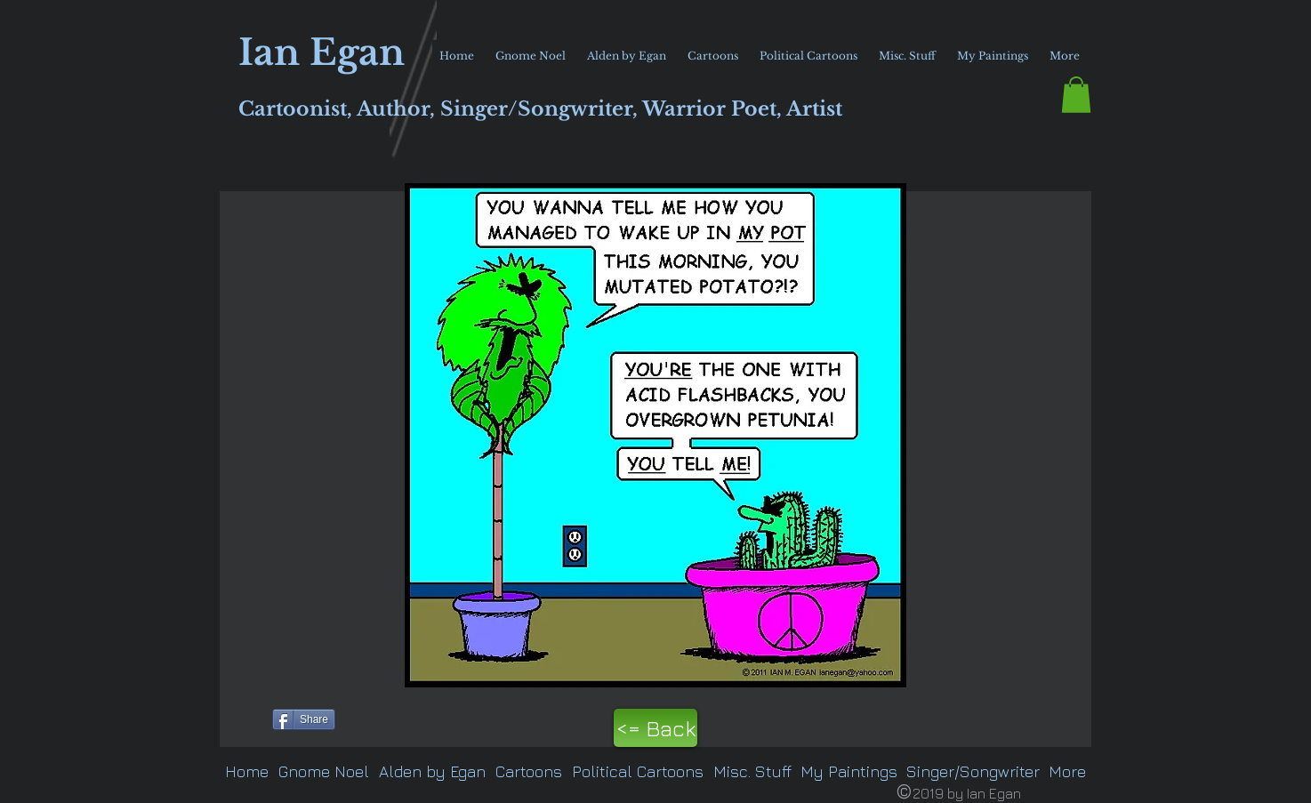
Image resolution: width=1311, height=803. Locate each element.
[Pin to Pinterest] (243, 718)
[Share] (303, 719)
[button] (1076, 94)
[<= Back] (655, 728)
